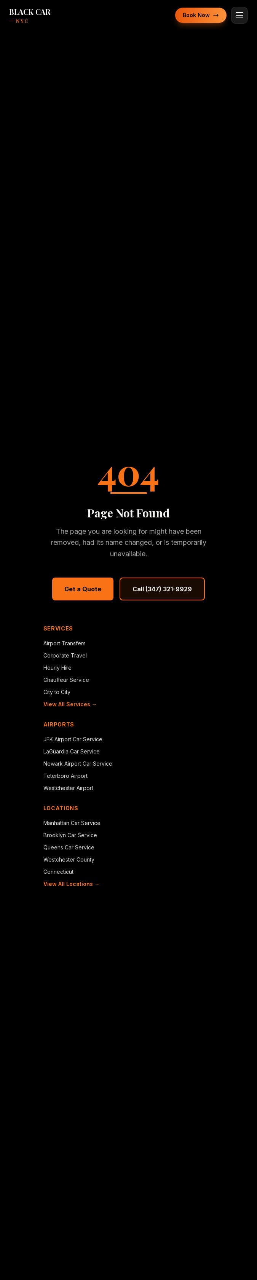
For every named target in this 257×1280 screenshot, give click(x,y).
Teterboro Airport (65, 775)
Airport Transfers (64, 643)
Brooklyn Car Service (70, 835)
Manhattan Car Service (72, 823)
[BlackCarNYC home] (29, 15)
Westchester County (68, 859)
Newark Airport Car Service (77, 763)
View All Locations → (71, 884)
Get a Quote (82, 589)
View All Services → (70, 704)
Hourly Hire (57, 667)
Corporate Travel (65, 655)
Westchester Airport (68, 788)
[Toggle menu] (239, 15)
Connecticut (58, 871)
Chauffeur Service (66, 680)
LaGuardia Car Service (71, 751)
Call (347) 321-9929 (162, 589)
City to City (56, 692)
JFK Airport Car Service (72, 739)
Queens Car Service (68, 847)
